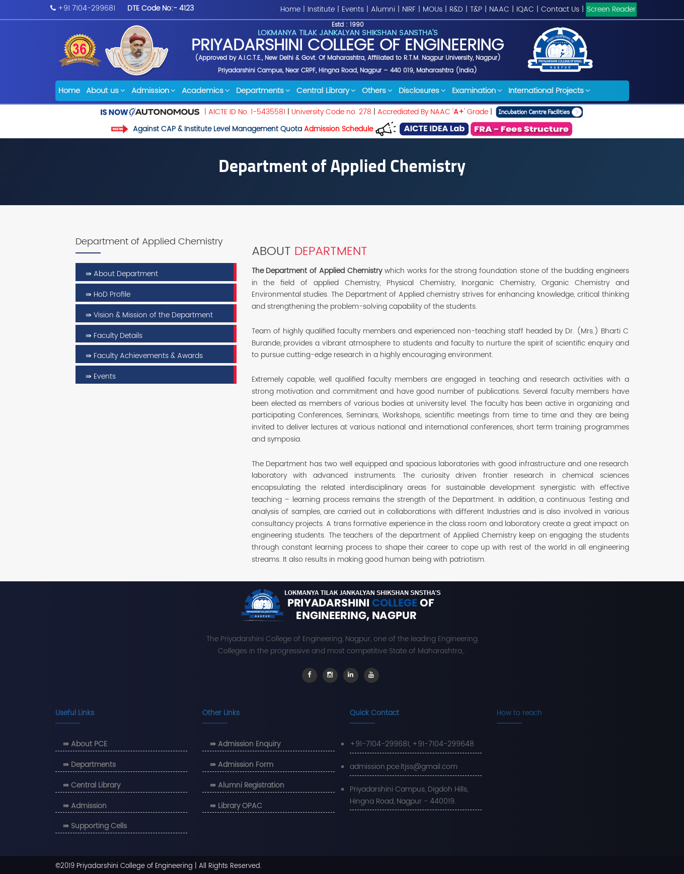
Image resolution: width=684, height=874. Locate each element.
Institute (321, 9)
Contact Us (560, 9)
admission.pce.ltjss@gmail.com (404, 766)
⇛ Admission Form (241, 764)
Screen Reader (611, 9)
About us (105, 90)
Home (290, 9)
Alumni (383, 9)
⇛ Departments (89, 764)
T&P (476, 9)
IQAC (525, 9)
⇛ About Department (122, 274)
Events (353, 9)
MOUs (432, 9)
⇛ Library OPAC (236, 806)
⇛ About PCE (85, 744)
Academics (206, 90)
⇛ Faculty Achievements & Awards (144, 356)
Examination (477, 90)
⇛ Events (101, 376)
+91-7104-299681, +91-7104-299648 (412, 744)
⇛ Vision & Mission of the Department (149, 315)
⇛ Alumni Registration (247, 785)
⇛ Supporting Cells (95, 826)
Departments (263, 90)
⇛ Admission (85, 806)
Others (377, 90)
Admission (153, 90)
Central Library (326, 90)
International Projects (549, 90)
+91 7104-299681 (86, 8)
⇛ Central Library (91, 785)
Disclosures (422, 90)
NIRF (409, 9)
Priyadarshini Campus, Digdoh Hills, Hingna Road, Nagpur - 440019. (409, 795)
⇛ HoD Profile (108, 294)
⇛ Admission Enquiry (245, 744)
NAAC (499, 9)
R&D (456, 9)
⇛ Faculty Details (114, 335)
